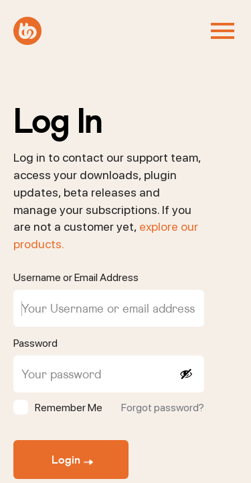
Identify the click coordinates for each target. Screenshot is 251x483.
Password (35, 343)
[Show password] (185, 374)
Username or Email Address (76, 277)
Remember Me (68, 407)
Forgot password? (162, 407)
